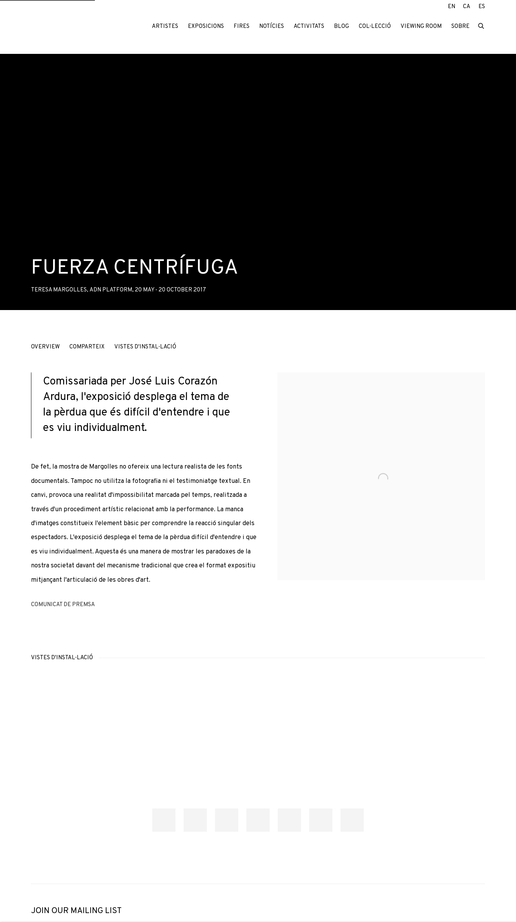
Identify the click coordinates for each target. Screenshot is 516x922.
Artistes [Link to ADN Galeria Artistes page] (165, 26)
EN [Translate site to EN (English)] (451, 6)
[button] (163, 820)
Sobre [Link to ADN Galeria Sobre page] (460, 26)
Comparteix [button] (87, 347)
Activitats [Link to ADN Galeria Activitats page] (309, 26)
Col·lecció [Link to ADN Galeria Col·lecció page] (375, 26)
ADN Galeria (81, 27)
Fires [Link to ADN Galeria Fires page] (241, 26)
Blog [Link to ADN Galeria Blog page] (341, 26)
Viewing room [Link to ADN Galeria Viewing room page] (421, 26)
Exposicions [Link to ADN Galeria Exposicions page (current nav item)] (206, 26)
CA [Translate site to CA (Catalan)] (466, 6)
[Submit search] (481, 25)
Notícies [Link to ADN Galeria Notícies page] (271, 26)
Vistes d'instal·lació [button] (145, 347)
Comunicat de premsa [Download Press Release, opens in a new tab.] (63, 604)
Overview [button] (45, 347)
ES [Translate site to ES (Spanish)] (481, 6)
